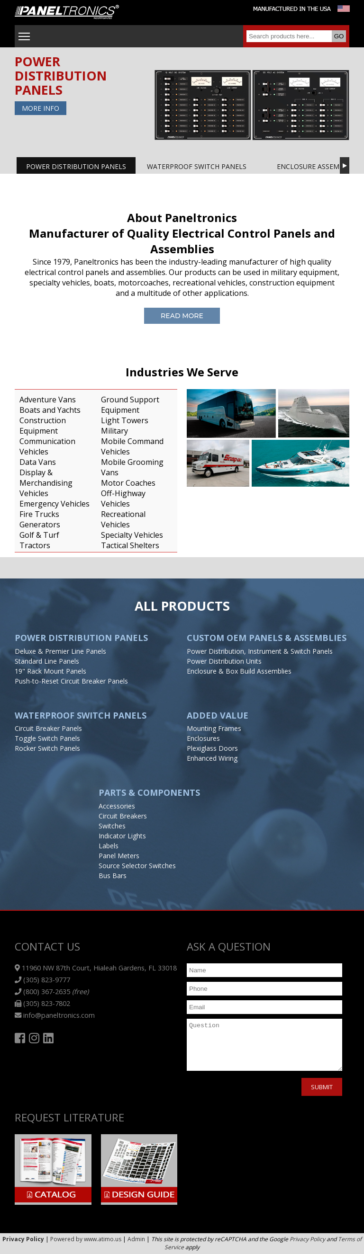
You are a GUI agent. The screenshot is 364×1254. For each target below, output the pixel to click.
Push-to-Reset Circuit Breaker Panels (71, 680)
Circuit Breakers (123, 815)
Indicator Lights (122, 835)
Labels (108, 845)
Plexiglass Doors (212, 748)
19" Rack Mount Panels (50, 671)
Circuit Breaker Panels (48, 728)
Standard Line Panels (47, 661)
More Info (40, 108)
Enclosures (203, 738)
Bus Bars (113, 875)
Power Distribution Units (224, 661)
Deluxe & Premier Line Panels (60, 651)
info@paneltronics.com (55, 1015)
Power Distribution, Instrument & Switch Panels (260, 651)
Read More (182, 315)
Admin (136, 1239)
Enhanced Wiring (212, 758)
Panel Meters (119, 855)
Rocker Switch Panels (47, 748)
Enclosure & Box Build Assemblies (239, 671)
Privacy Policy (307, 1239)
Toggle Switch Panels (47, 738)
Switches (112, 825)
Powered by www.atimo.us (85, 1239)
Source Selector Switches (137, 865)
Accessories (117, 805)
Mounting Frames (214, 728)
